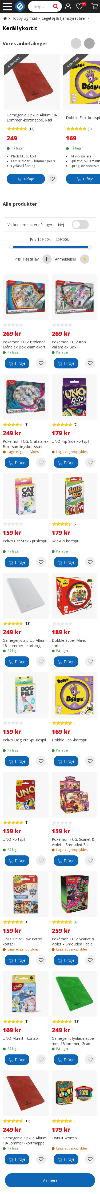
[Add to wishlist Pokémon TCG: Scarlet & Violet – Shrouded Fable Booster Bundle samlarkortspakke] (90, 960)
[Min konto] (68, 6)
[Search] (45, 6)
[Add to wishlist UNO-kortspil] (41, 860)
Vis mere (50, 1180)
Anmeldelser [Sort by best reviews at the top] (72, 259)
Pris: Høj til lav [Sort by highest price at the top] (33, 259)
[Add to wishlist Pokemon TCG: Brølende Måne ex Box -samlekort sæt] (41, 363)
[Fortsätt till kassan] (95, 6)
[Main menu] (7, 6)
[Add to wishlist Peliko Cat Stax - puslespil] (41, 562)
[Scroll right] (89, 43)
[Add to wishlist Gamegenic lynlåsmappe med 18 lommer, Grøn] (90, 1059)
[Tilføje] (26, 180)
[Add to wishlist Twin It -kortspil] (90, 1159)
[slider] (11, 247)
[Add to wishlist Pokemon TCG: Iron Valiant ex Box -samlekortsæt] (90, 363)
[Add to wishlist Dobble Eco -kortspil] (90, 761)
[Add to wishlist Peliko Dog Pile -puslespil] (41, 761)
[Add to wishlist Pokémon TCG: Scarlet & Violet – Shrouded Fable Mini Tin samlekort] (90, 860)
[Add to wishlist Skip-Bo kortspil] (90, 562)
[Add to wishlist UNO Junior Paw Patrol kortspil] (41, 960)
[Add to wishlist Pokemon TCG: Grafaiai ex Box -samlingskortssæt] (41, 462)
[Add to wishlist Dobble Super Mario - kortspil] (90, 661)
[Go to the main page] (5, 18)
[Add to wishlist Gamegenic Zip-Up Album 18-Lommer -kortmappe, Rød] (52, 179)
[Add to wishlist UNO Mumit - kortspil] (41, 1059)
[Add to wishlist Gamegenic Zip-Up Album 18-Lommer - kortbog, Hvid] (41, 661)
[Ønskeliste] (81, 6)
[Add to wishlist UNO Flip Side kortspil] (90, 462)
